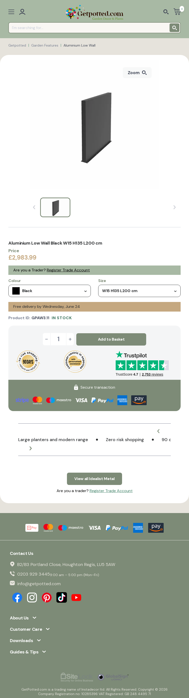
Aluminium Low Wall (79, 45)
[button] (158, 431)
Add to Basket (111, 339)
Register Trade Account (68, 270)
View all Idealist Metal (94, 478)
